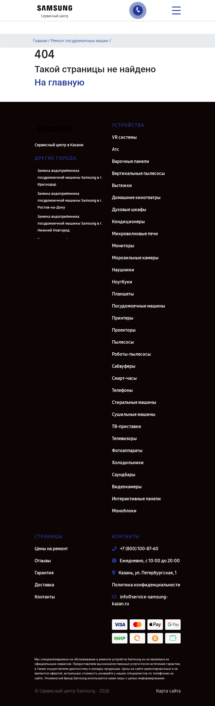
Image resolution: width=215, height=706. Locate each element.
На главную (59, 82)
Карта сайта (168, 691)
